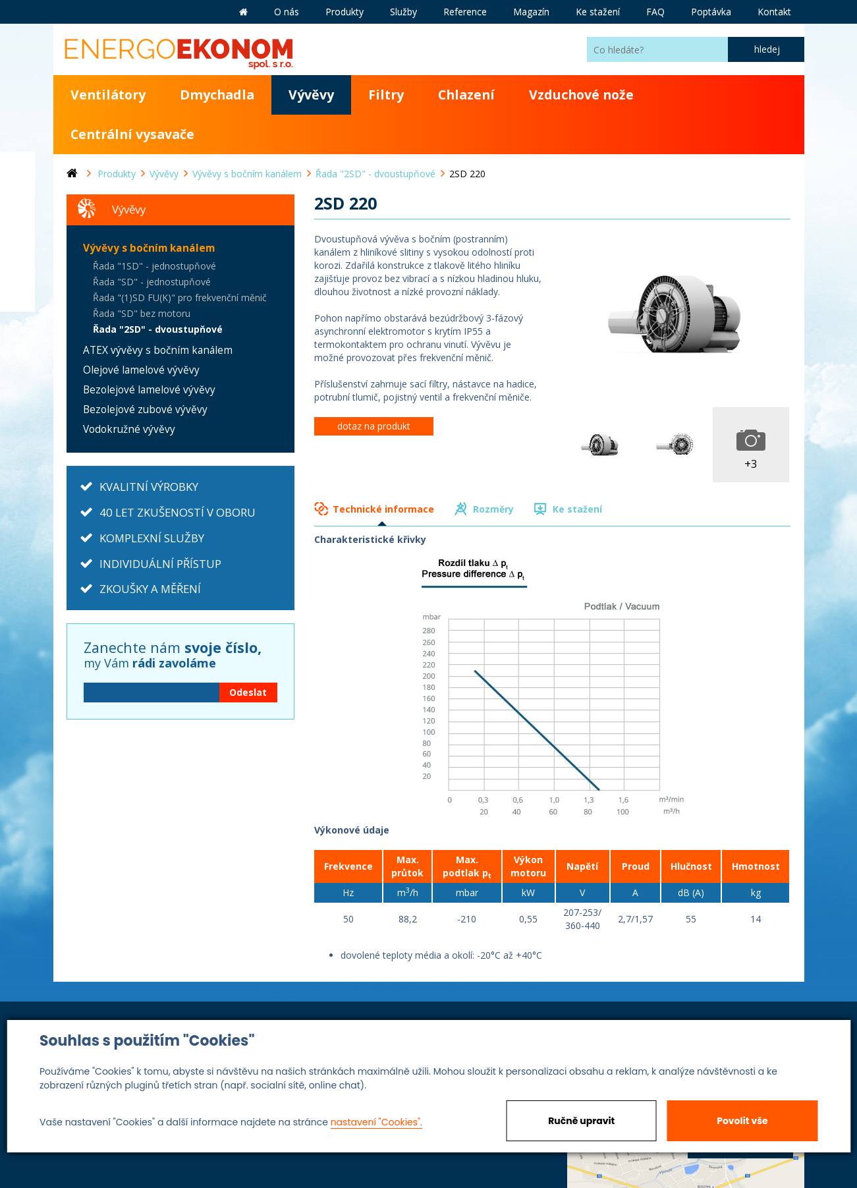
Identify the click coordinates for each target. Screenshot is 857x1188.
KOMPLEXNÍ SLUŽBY (151, 538)
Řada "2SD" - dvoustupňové (158, 329)
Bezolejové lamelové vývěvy (149, 390)
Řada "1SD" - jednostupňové (154, 266)
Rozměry (493, 509)
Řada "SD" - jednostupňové (152, 281)
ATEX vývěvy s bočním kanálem (158, 350)
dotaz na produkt (373, 426)
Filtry (386, 94)
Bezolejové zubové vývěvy (145, 409)
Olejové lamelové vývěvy (141, 370)
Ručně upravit (581, 1120)
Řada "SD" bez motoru (141, 313)
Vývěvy (311, 94)
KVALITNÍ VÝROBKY (148, 486)
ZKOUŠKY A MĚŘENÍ (150, 588)
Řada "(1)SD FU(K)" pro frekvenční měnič (180, 297)
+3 (751, 463)
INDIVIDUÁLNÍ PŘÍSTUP (160, 563)
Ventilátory (108, 94)
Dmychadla (217, 94)
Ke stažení (577, 509)
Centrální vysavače (132, 134)
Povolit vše (742, 1120)
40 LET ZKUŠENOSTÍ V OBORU (177, 512)
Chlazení (466, 94)
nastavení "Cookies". (376, 1122)
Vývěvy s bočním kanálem (149, 248)
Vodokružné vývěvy (129, 429)
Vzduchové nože (581, 94)
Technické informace (383, 509)
